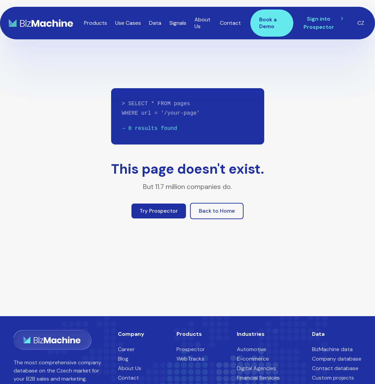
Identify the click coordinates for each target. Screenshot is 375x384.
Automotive (251, 349)
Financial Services (258, 377)
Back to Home (217, 210)
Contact (230, 22)
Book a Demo (268, 23)
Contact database (335, 368)
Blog (123, 358)
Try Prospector (159, 210)
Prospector (190, 349)
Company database (336, 358)
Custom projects (333, 377)
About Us (202, 23)
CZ (360, 22)
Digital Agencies (256, 368)
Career (126, 349)
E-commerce (253, 358)
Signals (177, 22)
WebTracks (190, 358)
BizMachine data (332, 349)
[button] (95, 23)
